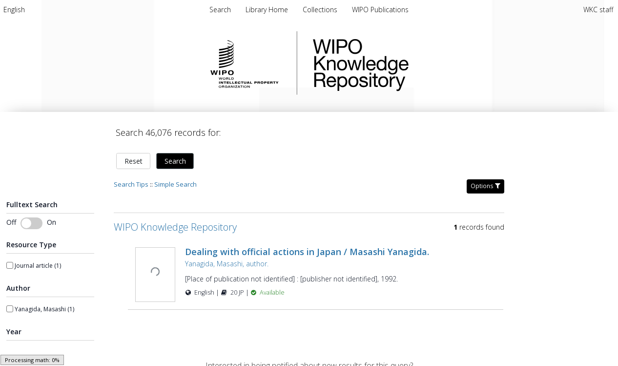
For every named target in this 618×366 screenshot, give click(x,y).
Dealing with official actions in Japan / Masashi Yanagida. (307, 246)
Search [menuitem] (220, 9)
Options (485, 180)
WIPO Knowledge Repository (400, 63)
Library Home (268, 9)
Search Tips (131, 178)
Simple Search (175, 178)
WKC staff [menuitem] (598, 9)
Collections (321, 9)
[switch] (31, 217)
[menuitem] (14, 9)
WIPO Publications (380, 9)
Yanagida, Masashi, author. (226, 257)
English (14, 9)
